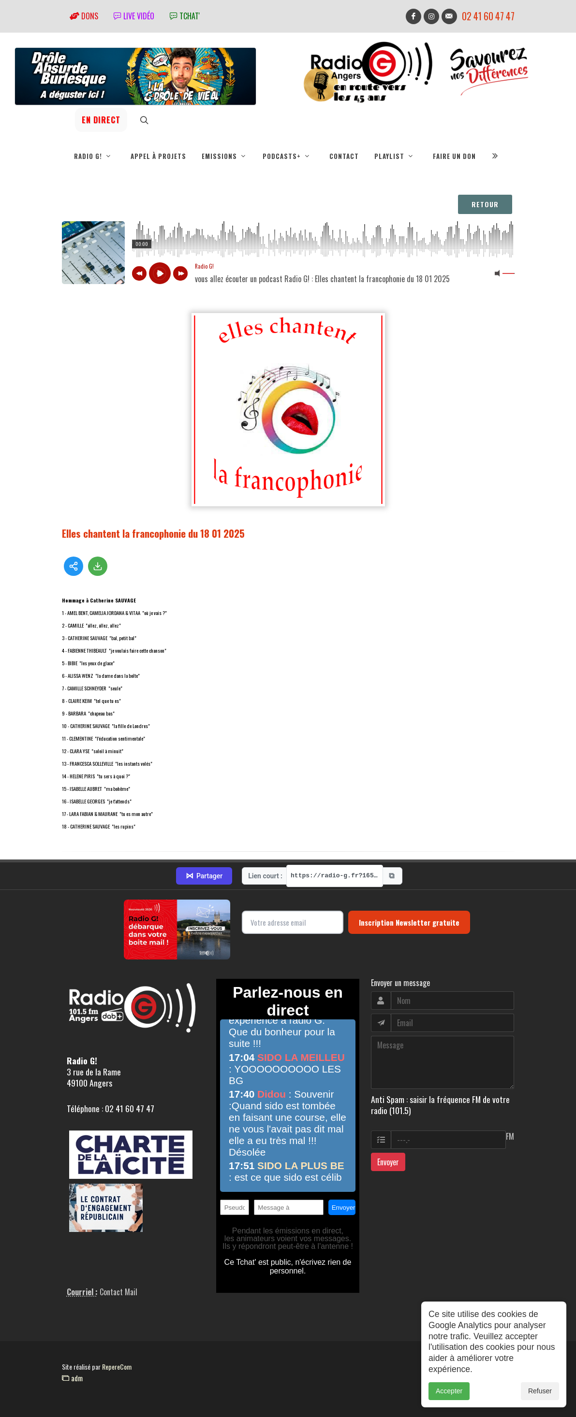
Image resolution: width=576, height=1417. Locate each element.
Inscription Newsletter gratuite (409, 922)
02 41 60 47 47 (488, 16)
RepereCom (117, 1366)
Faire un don (454, 156)
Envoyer (388, 1162)
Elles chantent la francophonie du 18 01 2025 (153, 533)
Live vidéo (134, 16)
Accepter (449, 1391)
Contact (344, 156)
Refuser (540, 1391)
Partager (204, 876)
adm (72, 1378)
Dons (84, 16)
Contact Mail (118, 1292)
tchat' (185, 16)
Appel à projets (158, 156)
